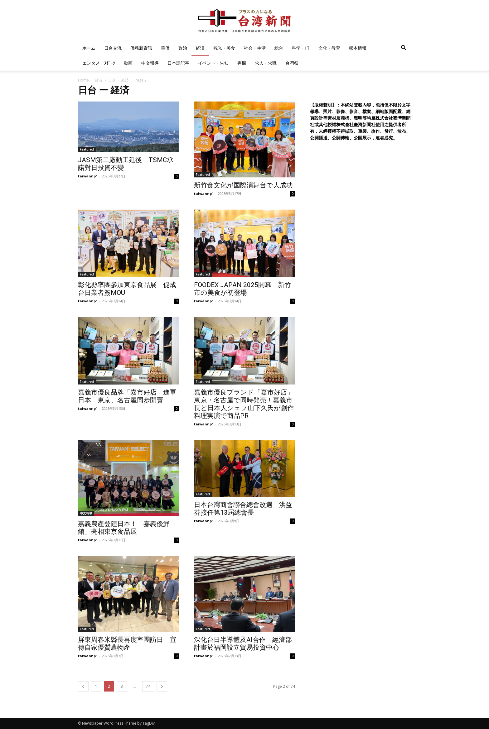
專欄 (241, 63)
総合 (278, 48)
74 (148, 686)
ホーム (88, 48)
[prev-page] (83, 686)
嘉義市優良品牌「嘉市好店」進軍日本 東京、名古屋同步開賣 (127, 396)
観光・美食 (224, 48)
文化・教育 (329, 48)
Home (83, 80)
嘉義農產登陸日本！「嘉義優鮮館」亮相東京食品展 (124, 527)
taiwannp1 (88, 176)
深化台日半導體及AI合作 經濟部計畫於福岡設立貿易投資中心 (243, 643)
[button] (403, 49)
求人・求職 (266, 63)
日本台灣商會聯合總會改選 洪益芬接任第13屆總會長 (243, 508)
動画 (128, 63)
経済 (200, 48)
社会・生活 (255, 48)
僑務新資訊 (141, 48)
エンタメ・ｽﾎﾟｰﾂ (98, 63)
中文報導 (150, 63)
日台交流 (113, 48)
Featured (87, 149)
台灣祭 (291, 63)
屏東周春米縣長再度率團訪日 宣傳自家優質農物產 (127, 643)
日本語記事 (178, 63)
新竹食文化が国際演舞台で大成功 (243, 185)
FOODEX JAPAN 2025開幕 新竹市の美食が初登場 (242, 288)
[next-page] (162, 686)
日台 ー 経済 (118, 80)
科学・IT (301, 48)
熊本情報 (357, 48)
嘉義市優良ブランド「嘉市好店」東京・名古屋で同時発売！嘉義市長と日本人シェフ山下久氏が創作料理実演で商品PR (244, 404)
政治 (182, 48)
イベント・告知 (213, 63)
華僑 (165, 48)
